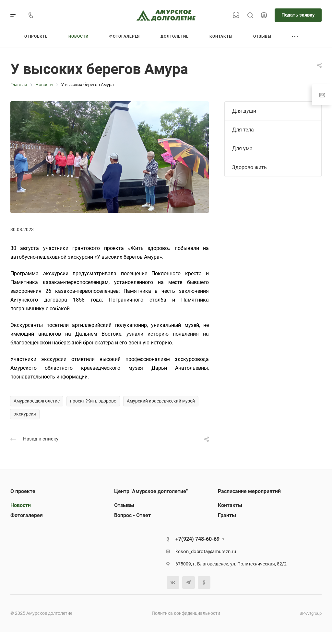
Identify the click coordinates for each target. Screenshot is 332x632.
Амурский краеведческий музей (161, 400)
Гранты (227, 515)
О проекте (22, 491)
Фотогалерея (26, 515)
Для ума (242, 148)
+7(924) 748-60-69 (197, 539)
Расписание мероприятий (249, 491)
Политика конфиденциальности (186, 613)
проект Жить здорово (93, 400)
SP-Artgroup (311, 613)
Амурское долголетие (37, 400)
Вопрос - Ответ (132, 515)
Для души (244, 111)
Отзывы (124, 505)
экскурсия (25, 413)
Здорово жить (249, 167)
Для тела (243, 130)
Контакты (230, 505)
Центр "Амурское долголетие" (151, 491)
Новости (20, 505)
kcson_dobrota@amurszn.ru (205, 551)
